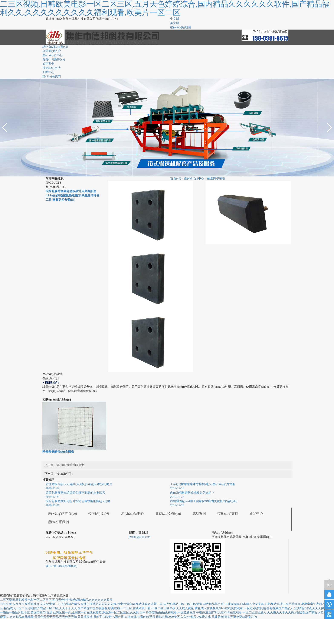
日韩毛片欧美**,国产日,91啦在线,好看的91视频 (124, 616)
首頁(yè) (175, 178)
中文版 (174, 18)
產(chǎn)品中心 (52, 55)
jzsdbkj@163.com (139, 536)
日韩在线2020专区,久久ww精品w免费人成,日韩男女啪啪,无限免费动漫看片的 (206, 616)
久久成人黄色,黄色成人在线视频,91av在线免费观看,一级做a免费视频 (221, 608)
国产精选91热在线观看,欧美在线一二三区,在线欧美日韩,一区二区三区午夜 (126, 608)
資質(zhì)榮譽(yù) (53, 59)
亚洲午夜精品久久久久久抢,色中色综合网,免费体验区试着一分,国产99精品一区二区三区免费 (141, 604)
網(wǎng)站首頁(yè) (55, 46)
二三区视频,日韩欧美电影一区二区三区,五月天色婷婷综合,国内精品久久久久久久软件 (56, 599)
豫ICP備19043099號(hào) (61, 566)
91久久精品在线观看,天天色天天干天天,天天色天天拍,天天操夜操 (50, 616)
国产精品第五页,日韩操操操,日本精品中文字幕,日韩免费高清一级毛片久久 (252, 604)
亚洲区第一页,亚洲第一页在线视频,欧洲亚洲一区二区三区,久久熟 (96, 612)
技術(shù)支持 (51, 68)
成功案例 (48, 63)
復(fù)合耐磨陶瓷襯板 (70, 465)
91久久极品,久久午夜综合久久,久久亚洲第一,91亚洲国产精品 (40, 604)
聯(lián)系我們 (51, 76)
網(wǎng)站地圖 (180, 27)
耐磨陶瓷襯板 (216, 178)
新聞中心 (48, 72)
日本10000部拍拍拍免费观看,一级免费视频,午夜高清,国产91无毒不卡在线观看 (191, 612)
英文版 (174, 23)
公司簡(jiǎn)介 (51, 51)
